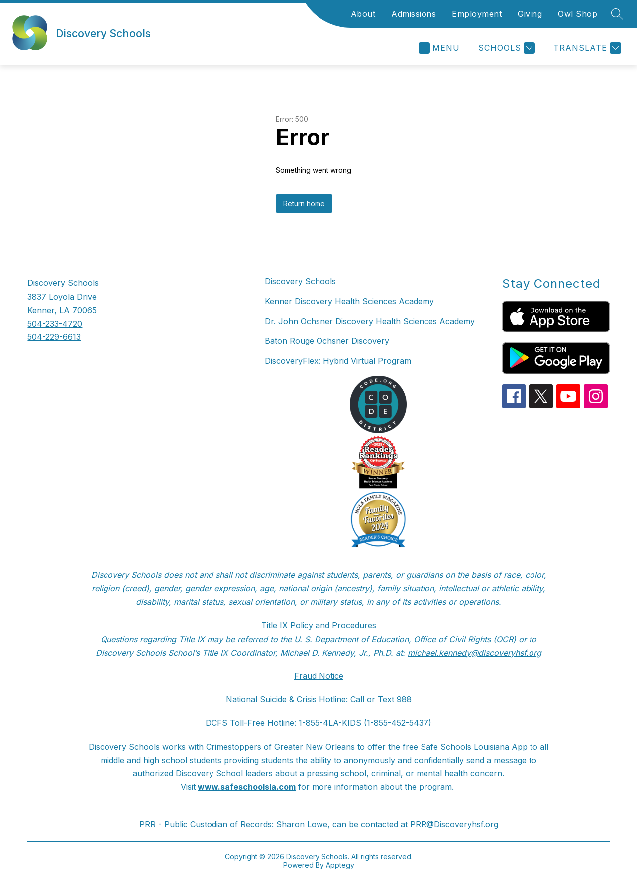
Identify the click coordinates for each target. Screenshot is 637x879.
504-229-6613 (54, 337)
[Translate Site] (586, 48)
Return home (304, 203)
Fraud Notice (318, 676)
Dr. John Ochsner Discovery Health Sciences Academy (370, 321)
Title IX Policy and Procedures (318, 625)
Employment (477, 14)
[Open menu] (439, 48)
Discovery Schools (300, 281)
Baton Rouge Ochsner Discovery (327, 341)
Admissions (413, 14)
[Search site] (617, 14)
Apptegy (340, 865)
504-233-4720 (54, 324)
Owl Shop (577, 14)
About (363, 14)
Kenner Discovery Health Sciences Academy (349, 301)
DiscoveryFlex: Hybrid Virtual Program (338, 361)
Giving (530, 14)
